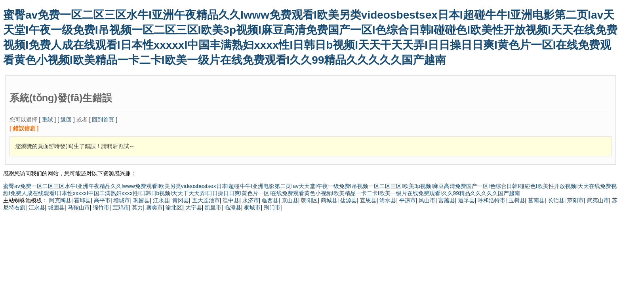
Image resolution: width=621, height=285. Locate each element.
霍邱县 (82, 200)
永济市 (250, 200)
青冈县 (180, 200)
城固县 (56, 207)
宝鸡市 (120, 207)
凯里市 (213, 207)
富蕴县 (446, 200)
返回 (66, 119)
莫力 (137, 207)
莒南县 (536, 200)
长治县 (556, 200)
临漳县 (233, 207)
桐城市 (252, 207)
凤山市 (427, 200)
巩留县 (141, 200)
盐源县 (348, 200)
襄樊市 (154, 207)
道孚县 (466, 200)
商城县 (329, 200)
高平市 (102, 200)
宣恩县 (368, 200)
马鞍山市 (79, 207)
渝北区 (174, 207)
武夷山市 (598, 200)
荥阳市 (575, 200)
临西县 (270, 200)
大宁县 (193, 207)
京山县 (290, 200)
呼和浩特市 (491, 200)
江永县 (161, 200)
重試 (47, 119)
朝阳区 (309, 200)
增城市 (121, 200)
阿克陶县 (60, 200)
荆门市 (272, 207)
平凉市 (407, 200)
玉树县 (517, 200)
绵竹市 (101, 207)
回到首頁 (103, 119)
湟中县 (231, 200)
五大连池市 (206, 200)
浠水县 (387, 200)
